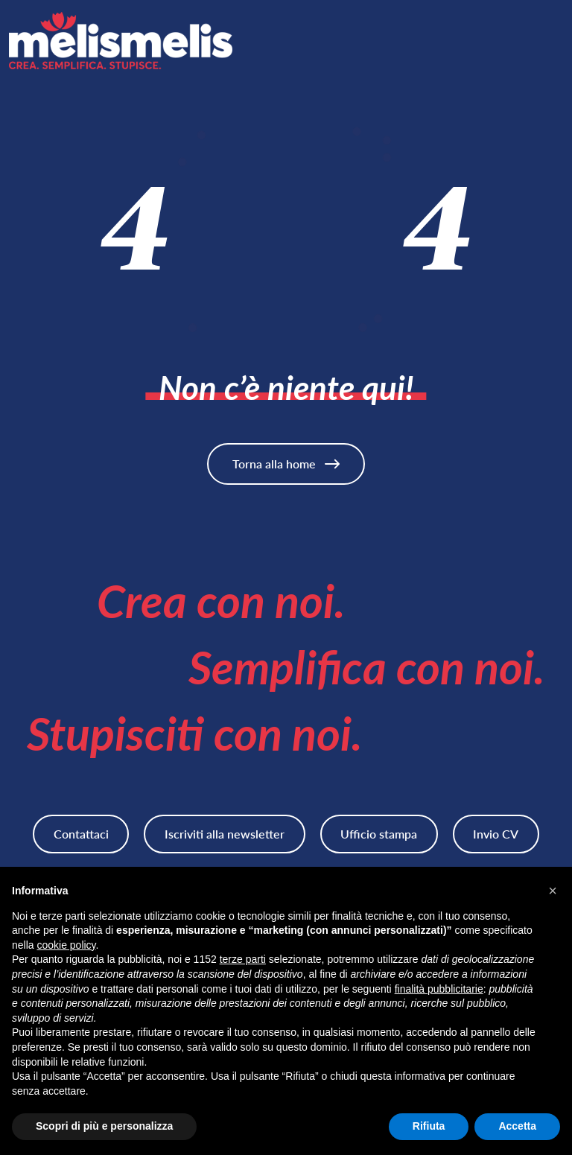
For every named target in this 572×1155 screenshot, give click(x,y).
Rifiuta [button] (429, 1126)
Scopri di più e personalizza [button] (104, 1126)
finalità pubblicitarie (439, 989)
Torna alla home (286, 463)
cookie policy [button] (65, 945)
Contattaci (81, 834)
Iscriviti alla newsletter (225, 834)
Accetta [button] (517, 1126)
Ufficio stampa (378, 834)
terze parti (243, 959)
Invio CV (495, 834)
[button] (553, 891)
